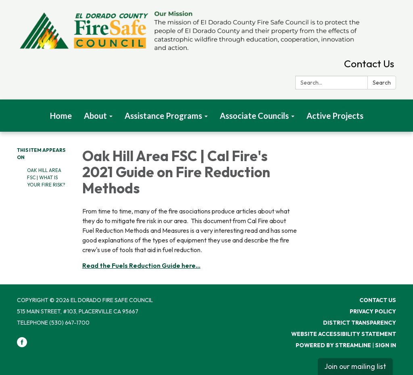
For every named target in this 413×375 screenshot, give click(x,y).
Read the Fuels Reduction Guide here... (141, 265)
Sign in (385, 345)
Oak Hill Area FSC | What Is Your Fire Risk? (46, 177)
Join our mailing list (355, 366)
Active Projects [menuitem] (335, 115)
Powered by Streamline (333, 345)
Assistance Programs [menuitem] (163, 115)
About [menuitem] (95, 115)
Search (382, 82)
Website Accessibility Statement (343, 334)
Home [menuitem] (61, 115)
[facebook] (22, 345)
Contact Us (369, 63)
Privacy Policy (373, 311)
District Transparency (359, 322)
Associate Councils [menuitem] (254, 115)
